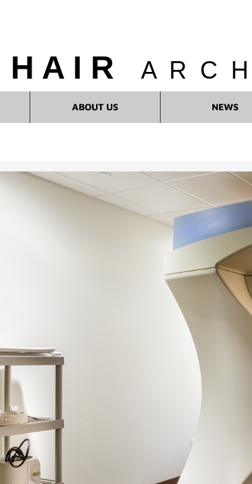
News (225, 106)
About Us (95, 106)
